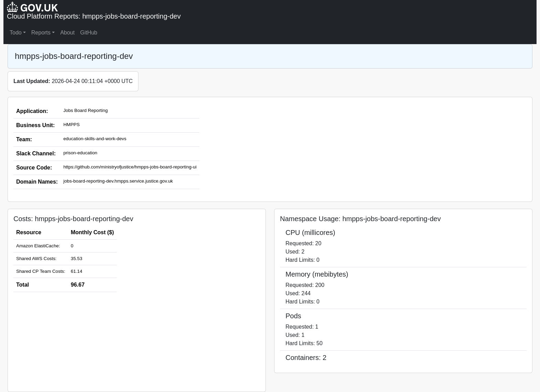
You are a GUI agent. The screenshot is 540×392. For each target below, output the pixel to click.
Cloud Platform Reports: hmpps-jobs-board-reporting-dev (94, 16)
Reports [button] (41, 32)
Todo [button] (16, 32)
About (67, 32)
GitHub (88, 32)
